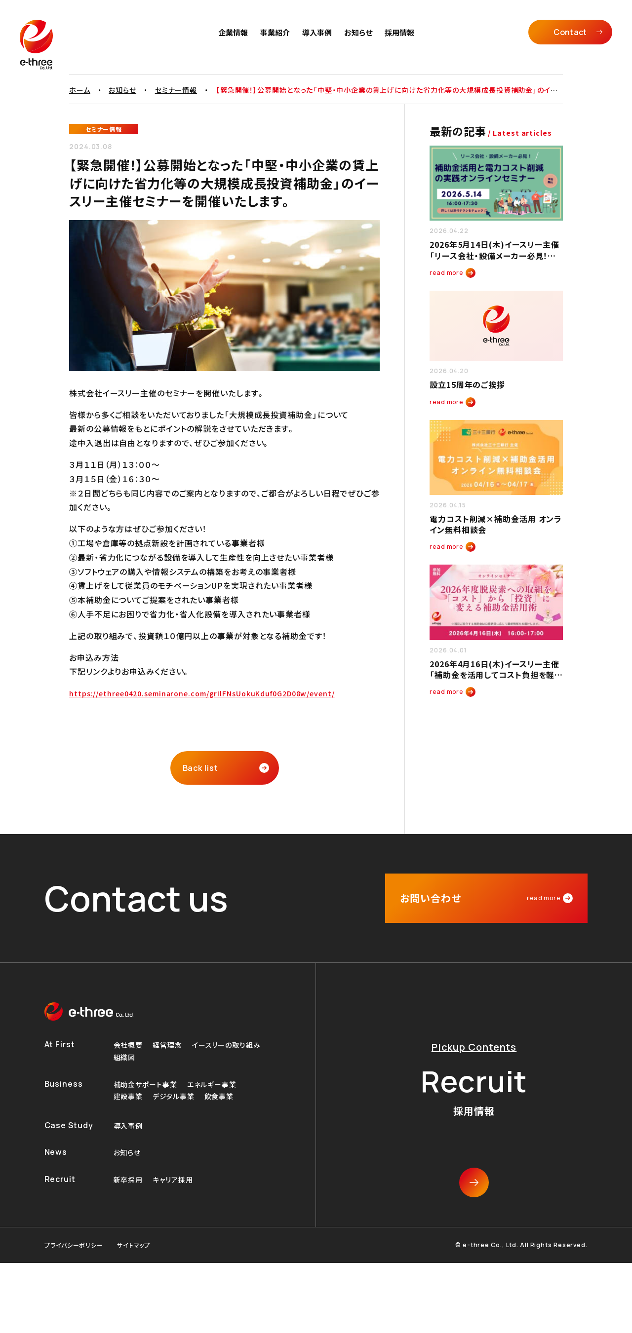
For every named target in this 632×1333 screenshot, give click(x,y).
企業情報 (233, 32)
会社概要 (128, 1045)
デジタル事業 (173, 1096)
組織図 (125, 1057)
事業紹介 (275, 32)
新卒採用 (128, 1179)
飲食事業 (219, 1096)
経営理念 (167, 1045)
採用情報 (399, 32)
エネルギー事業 (212, 1084)
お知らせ (358, 32)
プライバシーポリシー (73, 1245)
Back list (200, 767)
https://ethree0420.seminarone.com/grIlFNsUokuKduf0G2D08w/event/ (202, 693)
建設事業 (128, 1096)
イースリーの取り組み (226, 1045)
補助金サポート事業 (145, 1084)
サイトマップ (133, 1245)
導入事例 (317, 32)
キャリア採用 (173, 1179)
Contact (570, 32)
